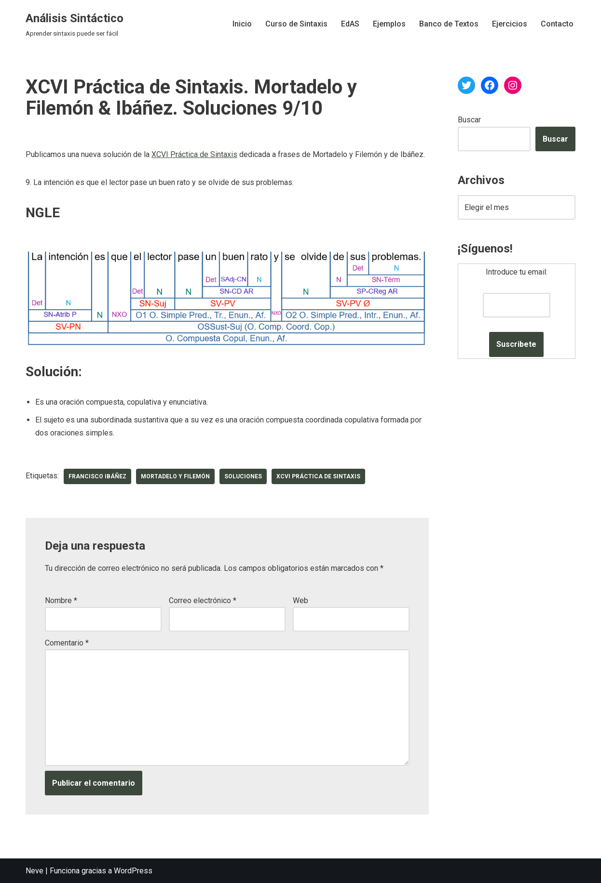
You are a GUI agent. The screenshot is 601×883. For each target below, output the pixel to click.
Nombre (61, 600)
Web (300, 600)
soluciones (243, 476)
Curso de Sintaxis (296, 23)
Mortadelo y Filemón (175, 476)
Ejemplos (389, 23)
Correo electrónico (202, 600)
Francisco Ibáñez (97, 476)
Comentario (67, 642)
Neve (34, 870)
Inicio (242, 23)
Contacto (557, 23)
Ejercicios (509, 23)
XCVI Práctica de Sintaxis (194, 154)
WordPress (133, 870)
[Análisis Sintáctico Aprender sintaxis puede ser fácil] (74, 24)
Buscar (469, 119)
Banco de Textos (448, 23)
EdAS (350, 23)
